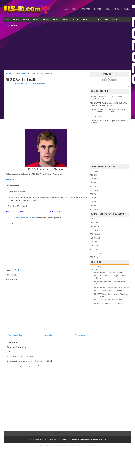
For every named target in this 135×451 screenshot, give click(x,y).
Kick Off (93, 219)
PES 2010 (76, 19)
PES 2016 (46, 19)
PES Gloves (94, 257)
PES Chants (94, 249)
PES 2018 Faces (96, 230)
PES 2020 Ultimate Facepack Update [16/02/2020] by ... (108, 304)
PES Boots (94, 246)
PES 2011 (66, 19)
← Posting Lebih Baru (14, 335)
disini (66, 197)
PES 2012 (94, 186)
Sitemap (126, 9)
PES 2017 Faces (96, 227)
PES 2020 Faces (19, 74)
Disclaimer (98, 9)
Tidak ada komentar (37, 83)
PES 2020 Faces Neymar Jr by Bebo (108, 291)
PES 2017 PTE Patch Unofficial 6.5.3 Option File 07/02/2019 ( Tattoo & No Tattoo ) (108, 104)
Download (10, 180)
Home (66, 9)
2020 (94, 267)
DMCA (108, 9)
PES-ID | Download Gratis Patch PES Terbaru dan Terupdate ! (66, 439)
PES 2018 (26, 19)
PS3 (106, 19)
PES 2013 (56, 19)
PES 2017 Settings (97, 116)
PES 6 (85, 19)
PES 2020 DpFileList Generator (24, 218)
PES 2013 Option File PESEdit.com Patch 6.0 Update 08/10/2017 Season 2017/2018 (107, 111)
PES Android (95, 238)
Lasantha (71, 445)
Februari (98, 270)
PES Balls (94, 242)
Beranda (48, 335)
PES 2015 (94, 198)
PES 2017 (36, 19)
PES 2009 (94, 175)
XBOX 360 (115, 19)
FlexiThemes (50, 445)
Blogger (103, 439)
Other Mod (94, 223)
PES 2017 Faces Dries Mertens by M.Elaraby (111, 287)
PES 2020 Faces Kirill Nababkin (21, 79)
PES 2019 (16, 19)
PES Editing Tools (12, 25)
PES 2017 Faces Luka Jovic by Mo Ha (108, 272)
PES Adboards (95, 234)
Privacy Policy (85, 9)
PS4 (99, 19)
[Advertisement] (67, 49)
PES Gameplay (96, 253)
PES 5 (92, 19)
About (74, 9)
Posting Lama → (81, 335)
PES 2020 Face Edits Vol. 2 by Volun (108, 300)
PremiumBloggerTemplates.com (85, 445)
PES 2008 (94, 171)
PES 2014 (94, 194)
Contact (117, 9)
